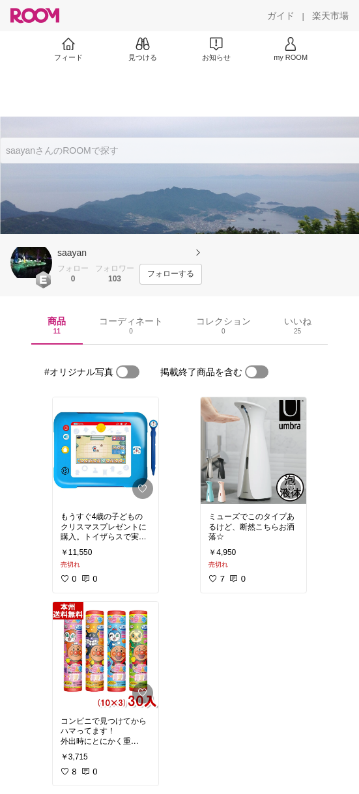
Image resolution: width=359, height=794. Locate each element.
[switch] (127, 371)
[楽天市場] (330, 15)
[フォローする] (170, 274)
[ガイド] (280, 15)
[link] (105, 450)
